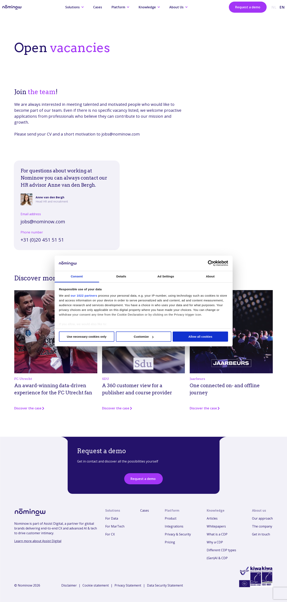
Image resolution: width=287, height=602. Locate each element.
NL (273, 7)
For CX (110, 534)
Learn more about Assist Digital (37, 541)
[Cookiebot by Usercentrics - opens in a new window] (210, 263)
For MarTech (114, 526)
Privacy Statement (128, 585)
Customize (143, 336)
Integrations (174, 526)
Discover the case (29, 408)
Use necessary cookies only (86, 336)
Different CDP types (221, 550)
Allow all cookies (200, 336)
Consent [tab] (77, 276)
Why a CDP (215, 542)
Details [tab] (121, 276)
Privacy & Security (178, 534)
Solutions (74, 7)
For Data (111, 518)
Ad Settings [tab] (165, 276)
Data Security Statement (165, 585)
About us (259, 510)
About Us (178, 7)
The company (262, 526)
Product (170, 518)
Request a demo (247, 7)
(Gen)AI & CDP (217, 558)
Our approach (262, 518)
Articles (212, 518)
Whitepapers (216, 526)
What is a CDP (217, 534)
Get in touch (261, 534)
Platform (120, 7)
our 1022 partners (84, 295)
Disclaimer (69, 585)
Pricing (170, 542)
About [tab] (210, 276)
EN (282, 7)
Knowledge (149, 7)
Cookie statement (95, 585)
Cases (97, 7)
